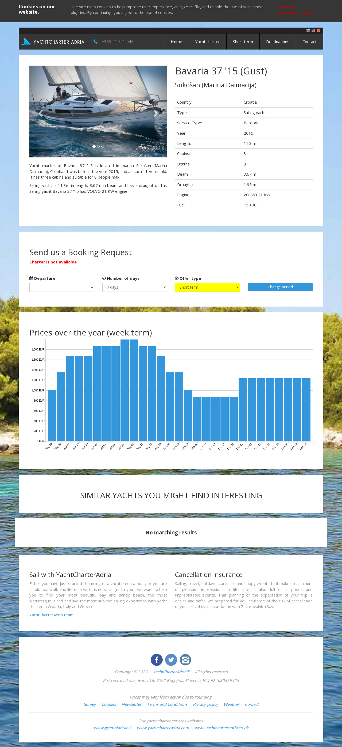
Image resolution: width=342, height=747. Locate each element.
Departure (42, 278)
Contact (309, 41)
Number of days (120, 278)
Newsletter (131, 704)
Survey (90, 704)
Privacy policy (205, 704)
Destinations (277, 41)
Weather (231, 704)
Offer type (188, 278)
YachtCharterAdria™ (171, 671)
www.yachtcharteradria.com (163, 727)
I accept (287, 6)
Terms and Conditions (167, 704)
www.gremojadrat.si (112, 727)
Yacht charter (207, 41)
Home (176, 41)
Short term (243, 41)
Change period (280, 286)
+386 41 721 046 (118, 41)
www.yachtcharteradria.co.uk (221, 727)
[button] (39, 111)
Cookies (109, 704)
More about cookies (296, 13)
